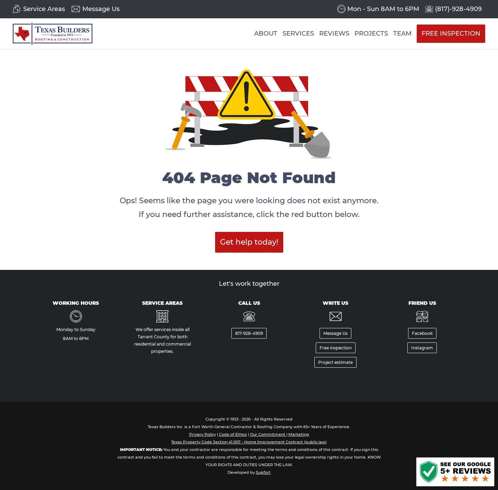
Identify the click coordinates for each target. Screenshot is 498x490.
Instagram (422, 347)
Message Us (101, 9)
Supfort (263, 472)
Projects (371, 33)
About (265, 33)
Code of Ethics (233, 434)
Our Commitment (268, 434)
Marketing (298, 434)
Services (298, 33)
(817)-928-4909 (458, 9)
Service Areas (44, 9)
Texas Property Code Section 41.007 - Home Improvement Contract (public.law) (249, 442)
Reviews (334, 33)
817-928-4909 (249, 333)
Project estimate (335, 362)
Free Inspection (451, 33)
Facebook (422, 333)
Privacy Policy (202, 434)
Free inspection (336, 347)
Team (402, 33)
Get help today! (249, 242)
